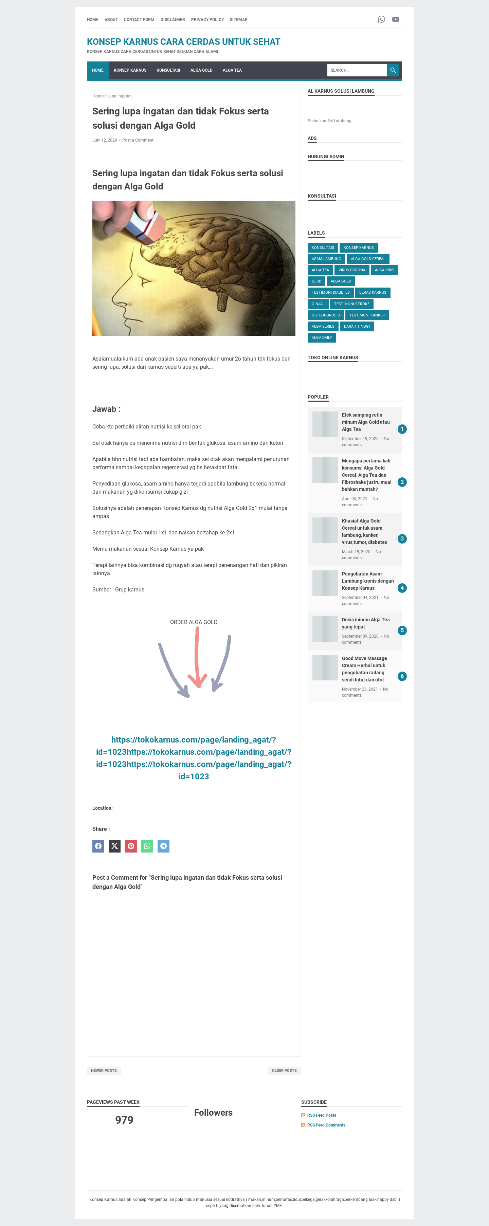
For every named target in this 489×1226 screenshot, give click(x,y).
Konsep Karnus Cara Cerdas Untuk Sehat (183, 42)
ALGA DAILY (322, 337)
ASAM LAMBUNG (326, 259)
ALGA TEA (232, 70)
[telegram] (163, 846)
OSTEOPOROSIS (326, 315)
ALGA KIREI (384, 270)
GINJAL (318, 304)
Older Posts (284, 1070)
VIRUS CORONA (352, 270)
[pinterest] (131, 846)
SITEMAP (239, 19)
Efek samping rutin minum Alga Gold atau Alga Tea (366, 422)
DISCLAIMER (173, 19)
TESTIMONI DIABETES (331, 292)
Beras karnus (372, 292)
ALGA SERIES (323, 326)
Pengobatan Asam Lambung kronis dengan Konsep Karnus (368, 581)
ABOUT (111, 19)
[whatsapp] (147, 846)
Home (92, 19)
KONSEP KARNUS (130, 70)
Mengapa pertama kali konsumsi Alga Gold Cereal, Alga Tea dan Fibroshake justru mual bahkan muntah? (367, 475)
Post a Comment (137, 140)
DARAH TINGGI (357, 326)
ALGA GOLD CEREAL (368, 259)
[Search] (357, 70)
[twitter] (115, 846)
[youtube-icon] (396, 19)
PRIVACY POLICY (207, 19)
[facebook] (98, 846)
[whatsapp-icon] (381, 19)
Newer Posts (104, 1070)
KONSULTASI (168, 70)
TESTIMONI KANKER (367, 315)
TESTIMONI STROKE (351, 304)
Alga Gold (341, 281)
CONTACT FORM (139, 19)
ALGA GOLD (202, 70)
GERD (316, 281)
